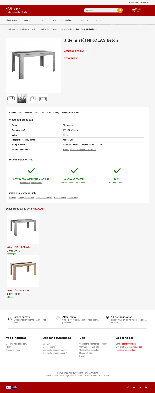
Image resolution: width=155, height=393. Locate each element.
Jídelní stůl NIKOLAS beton (19, 247)
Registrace (133, 2)
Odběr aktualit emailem (89, 350)
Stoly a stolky (60, 198)
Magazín (84, 20)
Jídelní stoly (66, 29)
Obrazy (41, 20)
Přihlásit (144, 2)
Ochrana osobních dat (89, 347)
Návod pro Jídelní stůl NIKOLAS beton (79, 150)
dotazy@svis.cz (129, 344)
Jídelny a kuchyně (27, 29)
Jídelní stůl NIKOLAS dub (18, 290)
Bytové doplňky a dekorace (62, 20)
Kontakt (82, 356)
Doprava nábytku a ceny (16, 344)
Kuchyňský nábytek (48, 29)
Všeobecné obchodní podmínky (93, 344)
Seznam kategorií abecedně (55, 353)
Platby (8, 347)
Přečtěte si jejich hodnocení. (31, 183)
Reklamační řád (86, 353)
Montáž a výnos (13, 350)
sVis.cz (16, 9)
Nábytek (27, 20)
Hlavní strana (11, 20)
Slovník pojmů (49, 347)
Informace (99, 20)
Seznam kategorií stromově (54, 350)
